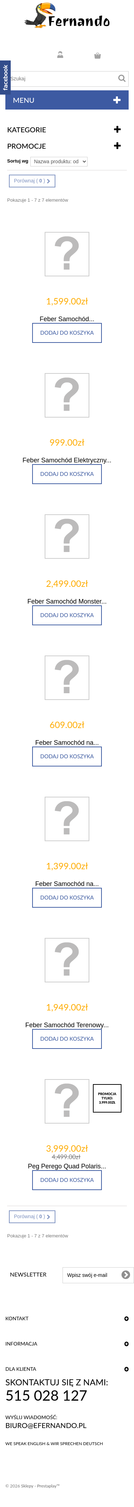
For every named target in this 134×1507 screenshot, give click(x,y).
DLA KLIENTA (20, 1369)
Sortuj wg (17, 161)
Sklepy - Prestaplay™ (40, 1486)
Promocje (26, 146)
